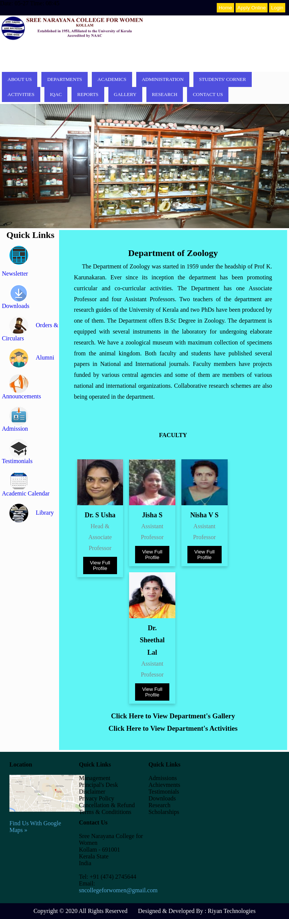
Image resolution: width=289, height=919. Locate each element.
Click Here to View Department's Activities (172, 728)
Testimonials (163, 791)
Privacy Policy (96, 798)
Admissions (162, 778)
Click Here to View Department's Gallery (173, 716)
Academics (111, 79)
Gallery (125, 94)
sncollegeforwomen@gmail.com (118, 890)
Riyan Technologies (232, 911)
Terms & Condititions (105, 812)
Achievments (164, 785)
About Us (20, 79)
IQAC (56, 94)
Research (165, 94)
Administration (163, 79)
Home (225, 8)
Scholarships (163, 812)
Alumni (31, 357)
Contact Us (208, 94)
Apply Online (251, 8)
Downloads (162, 798)
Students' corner (222, 79)
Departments (64, 79)
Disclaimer (92, 791)
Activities (21, 94)
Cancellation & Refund (107, 805)
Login (277, 8)
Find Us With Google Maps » (47, 819)
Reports (87, 94)
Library (31, 512)
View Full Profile (100, 565)
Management (95, 778)
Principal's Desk (98, 785)
